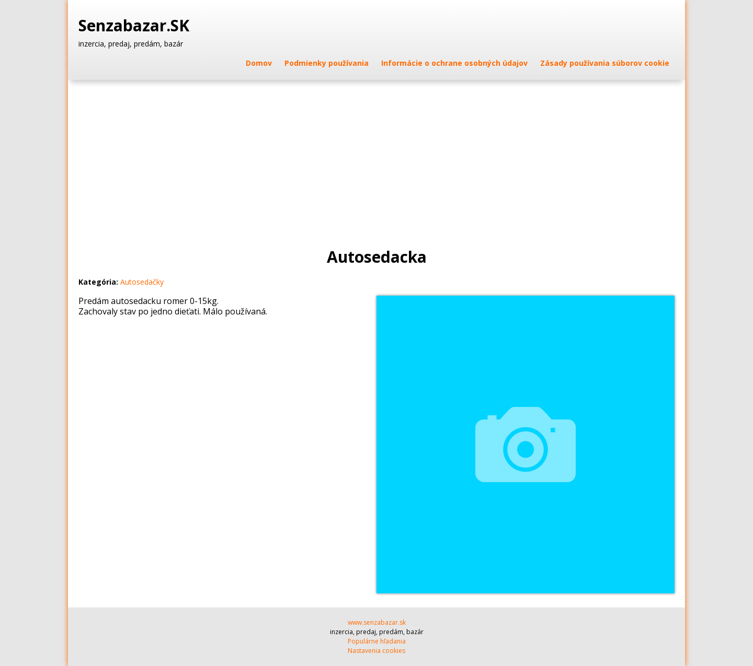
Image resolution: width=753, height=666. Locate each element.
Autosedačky (142, 282)
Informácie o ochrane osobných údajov (454, 63)
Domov (259, 63)
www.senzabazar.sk (377, 622)
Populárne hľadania (377, 641)
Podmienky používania (326, 63)
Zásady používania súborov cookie (604, 63)
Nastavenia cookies (376, 650)
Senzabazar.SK (135, 26)
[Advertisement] (376, 158)
